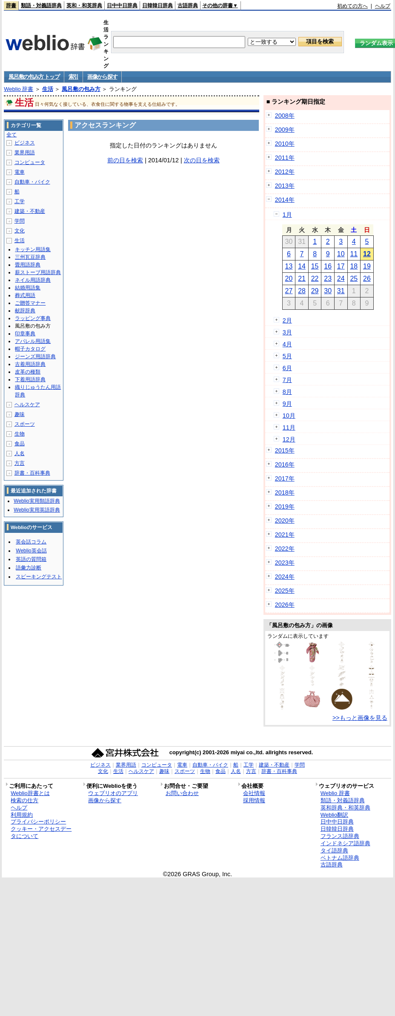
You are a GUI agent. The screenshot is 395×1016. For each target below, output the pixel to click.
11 (354, 254)
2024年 (285, 576)
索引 (73, 77)
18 (354, 266)
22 (315, 278)
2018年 (285, 492)
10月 (289, 415)
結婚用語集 (27, 288)
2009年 (285, 129)
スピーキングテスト (39, 577)
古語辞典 (187, 5)
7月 (287, 379)
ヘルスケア (27, 405)
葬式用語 (25, 295)
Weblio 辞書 (18, 89)
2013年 (285, 185)
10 (341, 254)
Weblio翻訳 (334, 815)
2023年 (285, 562)
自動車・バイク (32, 182)
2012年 (285, 171)
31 (341, 290)
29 (315, 290)
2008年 (285, 115)
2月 (287, 320)
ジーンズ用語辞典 (35, 356)
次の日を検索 (202, 160)
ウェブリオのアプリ (113, 793)
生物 (19, 434)
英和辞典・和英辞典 (345, 807)
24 (341, 278)
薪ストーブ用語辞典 (38, 272)
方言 (19, 463)
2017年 (285, 478)
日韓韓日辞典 (157, 5)
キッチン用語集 (33, 249)
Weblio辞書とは (30, 793)
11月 (289, 427)
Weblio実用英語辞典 (37, 510)
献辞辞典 (25, 311)
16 (328, 266)
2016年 (285, 464)
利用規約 (22, 815)
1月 (287, 214)
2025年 (285, 590)
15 (315, 266)
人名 (19, 453)
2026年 (285, 604)
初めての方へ (352, 6)
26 (367, 278)
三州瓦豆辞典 (30, 257)
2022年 (285, 548)
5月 (287, 356)
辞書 (11, 5)
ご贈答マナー (30, 303)
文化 (19, 231)
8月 (287, 391)
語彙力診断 (28, 568)
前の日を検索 (125, 160)
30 (328, 290)
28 (302, 290)
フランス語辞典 (340, 836)
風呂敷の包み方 (81, 89)
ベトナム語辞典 (340, 858)
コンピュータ (29, 162)
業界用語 (24, 153)
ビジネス (24, 143)
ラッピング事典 (33, 318)
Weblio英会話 (31, 551)
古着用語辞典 (30, 364)
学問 (19, 221)
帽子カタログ (30, 349)
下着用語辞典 (30, 379)
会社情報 (254, 793)
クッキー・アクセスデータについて (41, 832)
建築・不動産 (29, 211)
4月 (287, 344)
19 (367, 266)
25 (354, 278)
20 (289, 278)
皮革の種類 (27, 372)
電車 (19, 172)
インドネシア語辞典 (345, 843)
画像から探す (102, 77)
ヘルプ (382, 6)
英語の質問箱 (31, 559)
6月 (287, 368)
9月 (287, 403)
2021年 (285, 534)
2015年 (285, 450)
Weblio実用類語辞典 (37, 501)
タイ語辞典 (334, 850)
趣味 (19, 414)
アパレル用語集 (33, 341)
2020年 (285, 520)
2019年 (285, 506)
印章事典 (25, 334)
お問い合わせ (182, 793)
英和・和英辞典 (84, 5)
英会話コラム (31, 542)
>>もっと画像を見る (359, 717)
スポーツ (24, 424)
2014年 (285, 199)
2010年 (285, 143)
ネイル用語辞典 (33, 280)
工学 (19, 201)
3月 (287, 332)
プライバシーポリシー (38, 821)
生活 (47, 89)
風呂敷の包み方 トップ (34, 77)
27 (289, 290)
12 (367, 254)
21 (302, 278)
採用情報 (254, 800)
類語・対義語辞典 (41, 5)
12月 (289, 439)
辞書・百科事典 (32, 473)
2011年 (285, 157)
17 (341, 266)
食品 (19, 444)
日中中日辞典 (122, 5)
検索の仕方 (24, 800)
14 (302, 266)
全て (11, 134)
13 (289, 266)
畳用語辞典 (27, 265)
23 (328, 278)
